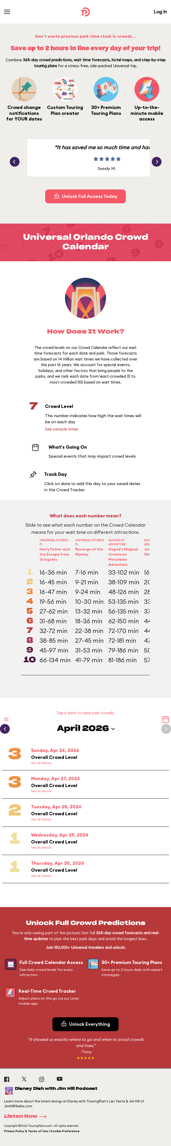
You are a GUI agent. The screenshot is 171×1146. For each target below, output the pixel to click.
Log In (160, 12)
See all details (41, 763)
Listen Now (27, 1116)
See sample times (61, 428)
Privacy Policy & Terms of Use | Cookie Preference (42, 1131)
